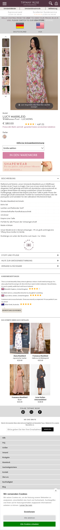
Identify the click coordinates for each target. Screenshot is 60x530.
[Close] (49, 20)
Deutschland (20, 31)
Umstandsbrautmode (32, 8)
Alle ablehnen (29, 518)
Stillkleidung (52, 8)
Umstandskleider (10, 8)
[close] (56, 490)
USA (40, 31)
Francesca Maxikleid (40, 356)
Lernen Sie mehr (26, 505)
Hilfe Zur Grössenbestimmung (30, 142)
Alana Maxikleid (20, 356)
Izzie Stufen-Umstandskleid (40, 398)
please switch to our (28, 20)
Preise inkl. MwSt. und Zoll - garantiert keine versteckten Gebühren (29, 127)
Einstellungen (29, 512)
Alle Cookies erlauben (29, 524)
